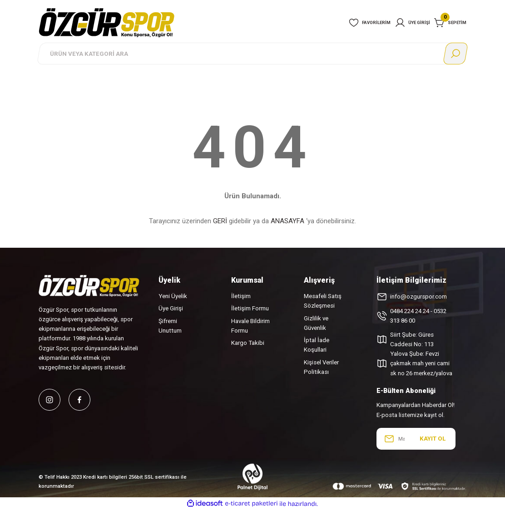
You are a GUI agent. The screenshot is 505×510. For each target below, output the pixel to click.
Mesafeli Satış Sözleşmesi (323, 301)
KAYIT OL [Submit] (433, 438)
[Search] (252, 53)
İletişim (241, 296)
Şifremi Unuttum (170, 326)
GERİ (220, 221)
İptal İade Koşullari (316, 345)
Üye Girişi (170, 308)
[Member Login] (412, 22)
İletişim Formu (250, 308)
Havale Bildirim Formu (250, 326)
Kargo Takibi (247, 342)
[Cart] (450, 22)
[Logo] (107, 22)
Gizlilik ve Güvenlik (316, 323)
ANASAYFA (287, 221)
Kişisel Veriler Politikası (321, 367)
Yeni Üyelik (172, 296)
